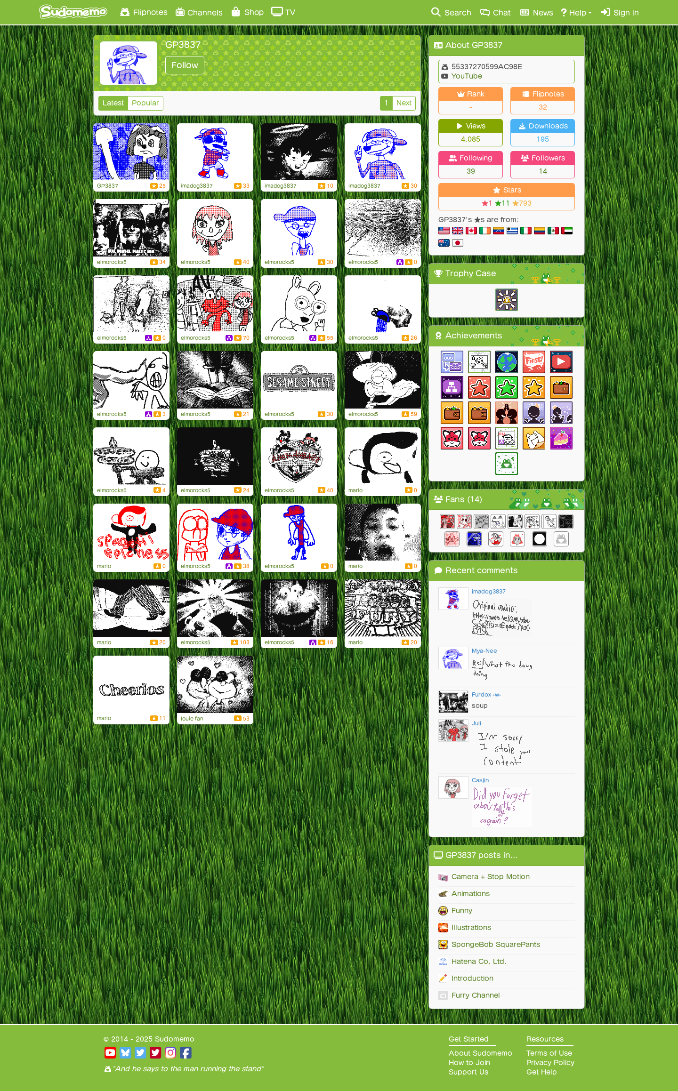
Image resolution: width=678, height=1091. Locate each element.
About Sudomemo (480, 1053)
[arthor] (299, 304)
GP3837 (107, 186)
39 (471, 171)
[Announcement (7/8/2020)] (299, 228)
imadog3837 (197, 186)
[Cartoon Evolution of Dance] (215, 608)
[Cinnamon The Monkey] (131, 532)
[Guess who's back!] (383, 152)
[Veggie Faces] (299, 608)
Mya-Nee (484, 650)
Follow (184, 65)
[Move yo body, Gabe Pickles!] (215, 152)
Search (450, 12)
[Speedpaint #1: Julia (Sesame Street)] (215, 228)
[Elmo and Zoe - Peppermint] (215, 684)
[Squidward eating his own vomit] (383, 380)
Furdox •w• (486, 694)
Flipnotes (143, 11)
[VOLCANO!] (383, 304)
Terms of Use (549, 1053)
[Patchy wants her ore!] (131, 152)
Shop (247, 11)
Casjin (480, 780)
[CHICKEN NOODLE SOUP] (383, 532)
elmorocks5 (112, 262)
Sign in (619, 12)
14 (543, 171)
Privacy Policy (550, 1062)
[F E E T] (131, 608)
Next (404, 103)
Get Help (541, 1072)
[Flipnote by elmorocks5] (383, 228)
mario (355, 490)
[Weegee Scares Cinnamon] (383, 456)
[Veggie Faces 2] (299, 152)
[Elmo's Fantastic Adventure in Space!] (215, 304)
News (535, 12)
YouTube (465, 76)
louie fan (192, 718)
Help (573, 12)
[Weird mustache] (215, 380)
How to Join (469, 1062)
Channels (199, 11)
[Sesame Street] (299, 380)
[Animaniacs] (299, 456)
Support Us (468, 1072)
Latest (113, 103)
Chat (495, 12)
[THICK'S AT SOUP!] (131, 228)
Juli (476, 723)
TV (283, 11)
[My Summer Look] (299, 532)
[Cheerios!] (131, 684)
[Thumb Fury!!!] (383, 608)
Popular (145, 103)
